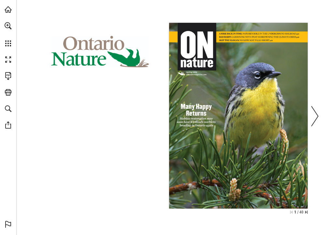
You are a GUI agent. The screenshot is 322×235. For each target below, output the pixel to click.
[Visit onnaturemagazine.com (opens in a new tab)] (8, 9)
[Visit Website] (196, 74)
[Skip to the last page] (306, 212)
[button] (8, 26)
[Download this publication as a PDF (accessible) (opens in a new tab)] (8, 76)
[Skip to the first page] (291, 212)
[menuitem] (8, 34)
